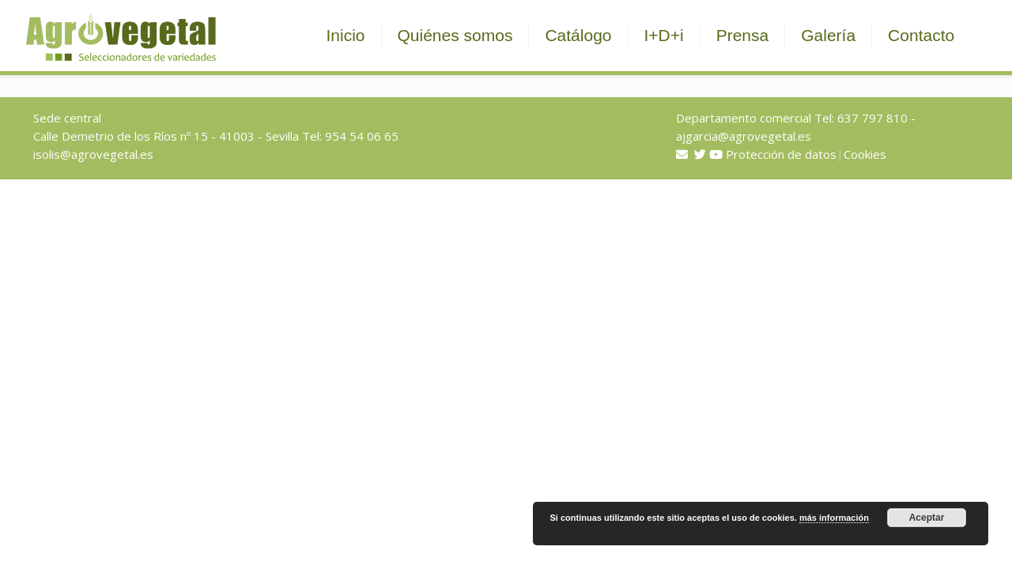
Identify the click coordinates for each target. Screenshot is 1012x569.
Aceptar (927, 517)
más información (834, 517)
